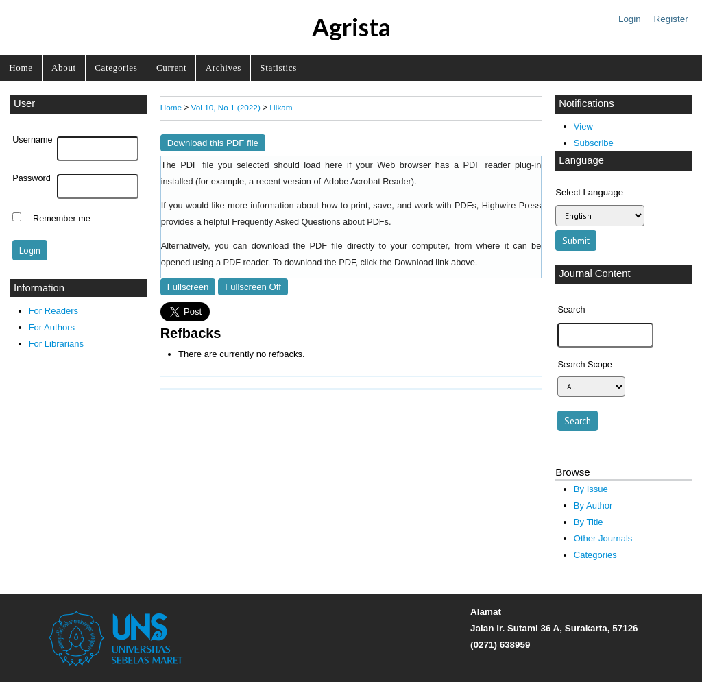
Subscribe (594, 143)
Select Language (589, 192)
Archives (223, 67)
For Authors (52, 327)
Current (171, 67)
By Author (593, 505)
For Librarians (56, 344)
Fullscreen (188, 287)
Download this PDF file (212, 143)
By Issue (591, 489)
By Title (588, 522)
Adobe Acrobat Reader (367, 181)
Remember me (61, 218)
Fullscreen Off (253, 287)
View (583, 126)
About (63, 67)
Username (32, 140)
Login (629, 19)
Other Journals (603, 538)
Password (31, 178)
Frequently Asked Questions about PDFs (310, 222)
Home (20, 67)
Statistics (278, 67)
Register (671, 19)
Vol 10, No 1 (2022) (226, 107)
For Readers (53, 311)
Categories (116, 67)
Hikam (280, 107)
